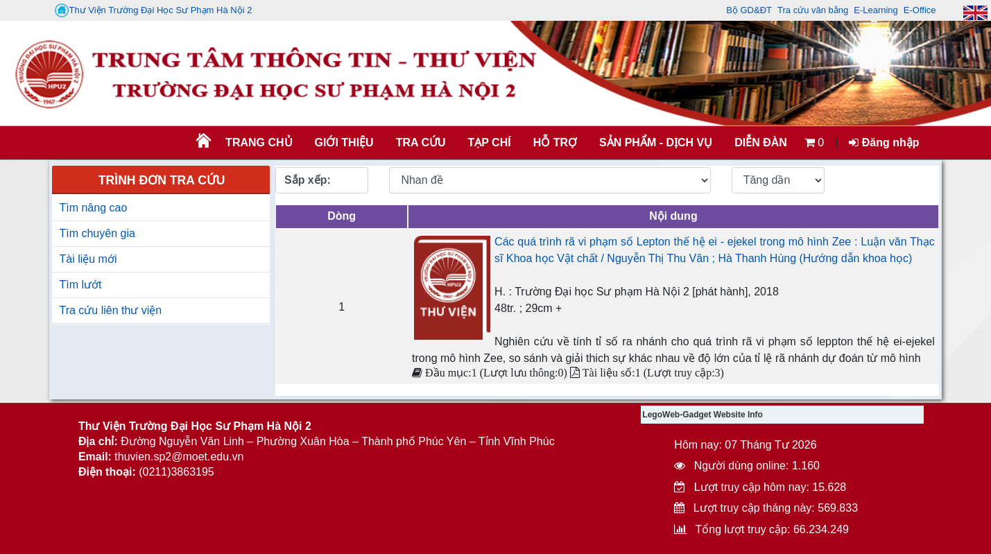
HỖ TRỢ (555, 142)
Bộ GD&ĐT (749, 10)
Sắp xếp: (307, 180)
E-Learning (876, 10)
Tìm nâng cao (93, 208)
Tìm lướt (80, 285)
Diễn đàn (760, 142)
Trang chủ (258, 142)
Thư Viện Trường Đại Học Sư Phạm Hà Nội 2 (153, 10)
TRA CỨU (421, 142)
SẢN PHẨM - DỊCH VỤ (654, 142)
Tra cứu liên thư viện (110, 310)
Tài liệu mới (88, 259)
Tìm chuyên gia (97, 233)
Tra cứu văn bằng (812, 10)
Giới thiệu (344, 142)
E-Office (920, 10)
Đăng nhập (884, 142)
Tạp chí (489, 142)
